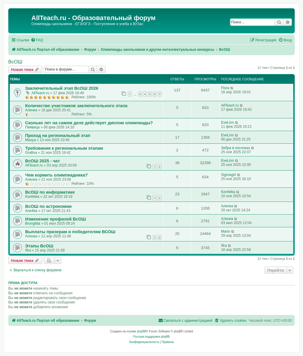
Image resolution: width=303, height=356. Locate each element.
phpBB (141, 331)
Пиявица (32, 127)
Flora (225, 88)
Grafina (31, 153)
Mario (225, 231)
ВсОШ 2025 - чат (42, 161)
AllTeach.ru (40, 93)
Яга (28, 250)
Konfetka (32, 197)
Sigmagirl (228, 175)
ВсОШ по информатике (50, 192)
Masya (30, 140)
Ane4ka (31, 211)
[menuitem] (37, 40)
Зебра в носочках (235, 148)
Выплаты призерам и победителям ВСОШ (70, 231)
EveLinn (227, 122)
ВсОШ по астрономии (48, 206)
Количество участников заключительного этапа (76, 105)
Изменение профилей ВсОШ (55, 219)
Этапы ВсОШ (39, 246)
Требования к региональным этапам (64, 148)
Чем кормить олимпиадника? (56, 175)
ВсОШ (15, 61)
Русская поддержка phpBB (151, 336)
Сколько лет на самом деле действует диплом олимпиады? (89, 122)
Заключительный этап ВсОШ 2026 (61, 88)
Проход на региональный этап (57, 135)
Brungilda (32, 223)
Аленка (31, 110)
